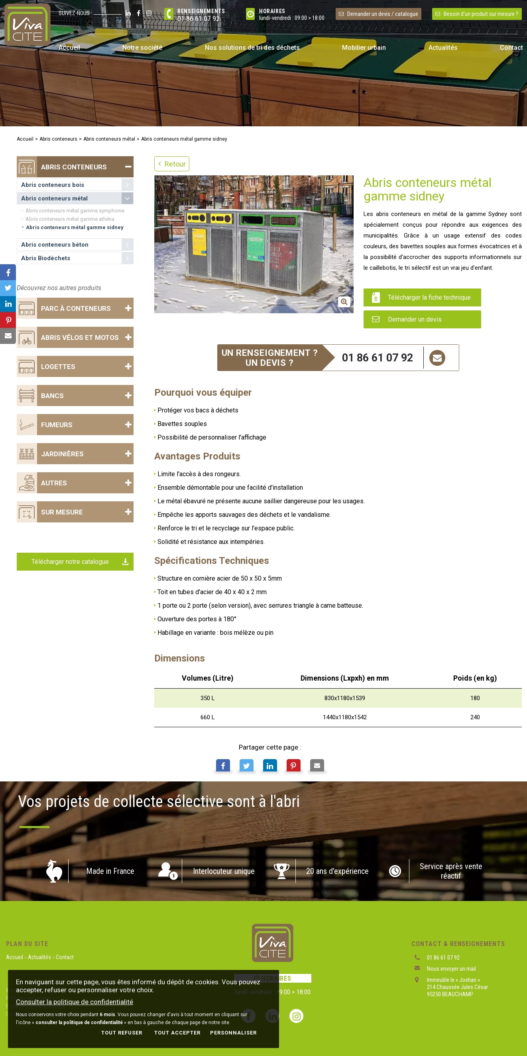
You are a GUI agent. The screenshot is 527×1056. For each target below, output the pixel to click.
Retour (172, 164)
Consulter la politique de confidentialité (74, 1002)
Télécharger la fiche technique (421, 297)
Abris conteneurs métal (109, 139)
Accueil (25, 139)
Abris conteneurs (58, 139)
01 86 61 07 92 (198, 18)
